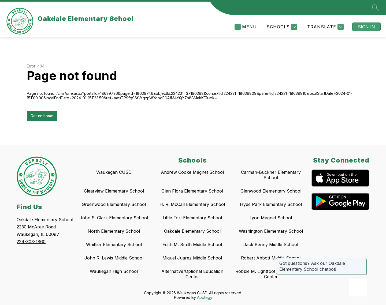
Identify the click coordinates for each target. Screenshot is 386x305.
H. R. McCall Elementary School (192, 204)
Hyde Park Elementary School (271, 204)
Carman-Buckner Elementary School (271, 175)
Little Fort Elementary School (192, 217)
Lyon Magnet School (271, 217)
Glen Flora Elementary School (192, 191)
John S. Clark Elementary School (114, 217)
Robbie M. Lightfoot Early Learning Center (270, 274)
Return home (42, 116)
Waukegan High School (114, 271)
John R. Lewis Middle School (113, 258)
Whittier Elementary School (114, 244)
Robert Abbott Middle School (270, 258)
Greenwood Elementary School (114, 204)
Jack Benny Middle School (270, 244)
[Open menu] (246, 27)
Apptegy (204, 297)
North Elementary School (114, 231)
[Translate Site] (325, 27)
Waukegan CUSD (114, 172)
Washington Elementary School (271, 231)
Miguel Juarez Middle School (192, 258)
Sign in (366, 26)
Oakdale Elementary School (192, 231)
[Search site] (375, 7)
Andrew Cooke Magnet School (192, 172)
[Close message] (362, 260)
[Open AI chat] (357, 287)
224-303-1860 (31, 241)
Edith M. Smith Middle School (192, 244)
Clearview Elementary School (114, 191)
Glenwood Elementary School (270, 191)
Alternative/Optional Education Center (192, 274)
